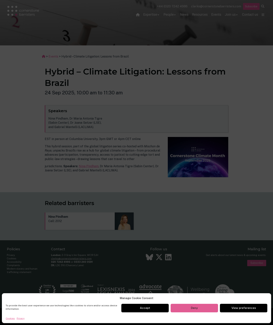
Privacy (20, 318)
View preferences (243, 307)
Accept (145, 307)
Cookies (10, 318)
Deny (194, 307)
